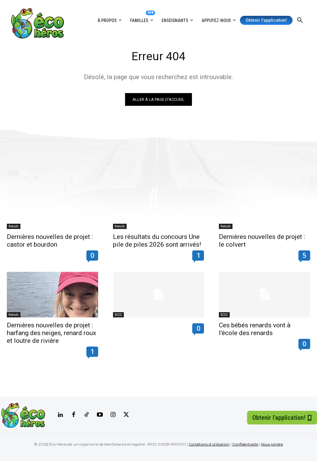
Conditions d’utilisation (209, 445)
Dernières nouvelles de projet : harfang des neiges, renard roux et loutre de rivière (51, 333)
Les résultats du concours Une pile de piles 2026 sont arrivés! (157, 241)
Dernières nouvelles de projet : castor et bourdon (50, 241)
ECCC (118, 315)
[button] (300, 20)
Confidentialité (245, 445)
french (14, 227)
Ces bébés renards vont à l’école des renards (254, 330)
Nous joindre (272, 445)
